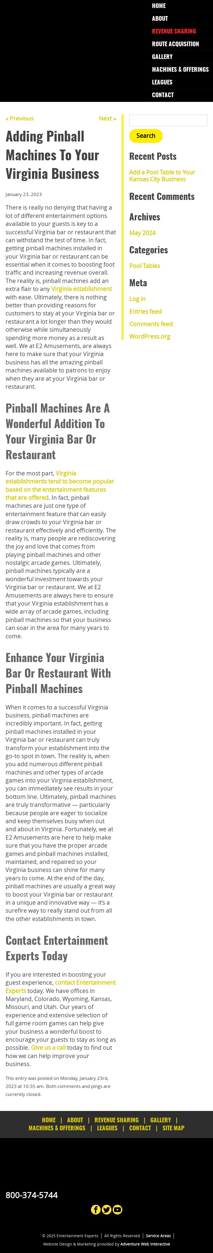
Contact (163, 95)
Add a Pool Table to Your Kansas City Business (162, 175)
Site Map (173, 1128)
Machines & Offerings (180, 70)
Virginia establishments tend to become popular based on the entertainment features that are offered (60, 485)
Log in (137, 299)
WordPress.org (149, 336)
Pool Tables (144, 266)
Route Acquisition (175, 44)
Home (159, 6)
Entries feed (145, 311)
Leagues (162, 83)
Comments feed (151, 324)
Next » (107, 118)
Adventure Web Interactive (145, 1244)
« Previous (20, 118)
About (160, 19)
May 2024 (142, 233)
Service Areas (158, 1235)
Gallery (162, 57)
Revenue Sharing (174, 32)
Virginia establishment (81, 289)
